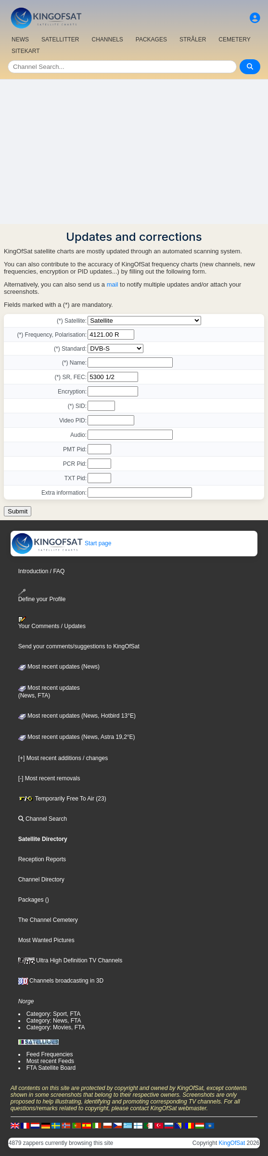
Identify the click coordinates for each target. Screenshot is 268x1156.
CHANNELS (107, 39)
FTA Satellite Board (51, 1067)
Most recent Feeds (50, 1061)
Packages (31, 899)
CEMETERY (234, 39)
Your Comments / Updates (52, 623)
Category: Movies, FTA (55, 1027)
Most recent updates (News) (59, 666)
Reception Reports (42, 859)
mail (112, 284)
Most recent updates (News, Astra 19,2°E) (76, 737)
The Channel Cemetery (48, 920)
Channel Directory (41, 879)
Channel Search (42, 818)
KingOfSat (232, 1143)
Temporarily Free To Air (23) (62, 798)
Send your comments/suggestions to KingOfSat (79, 646)
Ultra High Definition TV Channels (70, 960)
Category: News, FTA (53, 1020)
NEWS (20, 39)
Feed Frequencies (49, 1054)
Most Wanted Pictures (46, 940)
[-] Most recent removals (49, 778)
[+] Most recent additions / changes (63, 758)
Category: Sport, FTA (53, 1014)
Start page (61, 543)
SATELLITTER (60, 39)
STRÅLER (192, 39)
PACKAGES (151, 39)
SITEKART (25, 51)
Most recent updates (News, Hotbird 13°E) (77, 715)
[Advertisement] (134, 151)
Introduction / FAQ (41, 571)
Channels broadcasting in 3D (60, 980)
